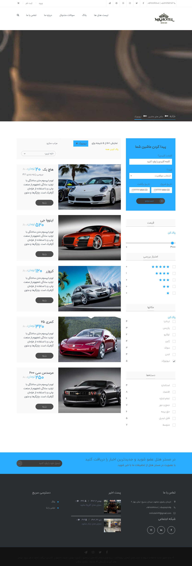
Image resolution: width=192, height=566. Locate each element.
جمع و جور (164, 404)
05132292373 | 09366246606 (161, 3)
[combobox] (150, 175)
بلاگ (84, 15)
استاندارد (165, 384)
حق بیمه (165, 410)
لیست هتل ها (101, 15)
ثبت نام (29, 3)
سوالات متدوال (67, 15)
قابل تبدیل (164, 417)
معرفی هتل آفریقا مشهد (90, 503)
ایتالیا (167, 320)
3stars (150, 279)
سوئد (167, 346)
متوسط (166, 423)
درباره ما (48, 15)
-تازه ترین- (49, 152)
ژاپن (167, 340)
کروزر (49, 270)
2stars (150, 285)
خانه (172, 115)
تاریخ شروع (166, 183)
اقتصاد (166, 390)
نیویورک (166, 359)
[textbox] (150, 175)
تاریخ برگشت (143, 183)
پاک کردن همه (111, 148)
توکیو (167, 333)
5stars (150, 266)
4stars (150, 272)
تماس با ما (31, 15)
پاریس (166, 326)
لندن (167, 353)
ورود (41, 3)
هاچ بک (47, 169)
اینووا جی (46, 219)
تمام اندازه (165, 397)
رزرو (44, 201)
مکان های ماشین (155, 115)
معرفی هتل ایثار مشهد (91, 522)
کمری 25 (47, 321)
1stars (150, 292)
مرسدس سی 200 (41, 371)
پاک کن (171, 231)
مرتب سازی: (51, 142)
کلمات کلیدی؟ (165, 154)
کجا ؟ (169, 168)
